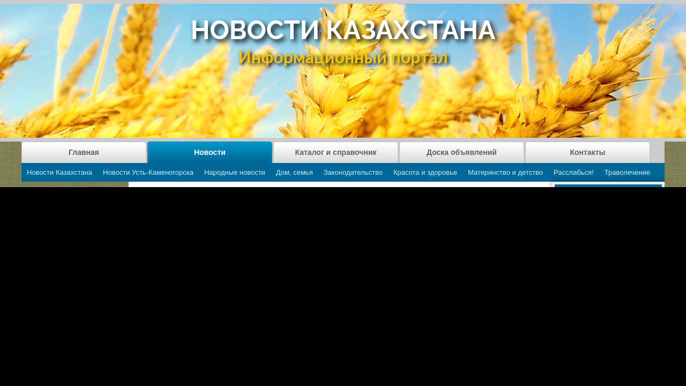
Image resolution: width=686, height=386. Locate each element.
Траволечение (627, 172)
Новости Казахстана (59, 172)
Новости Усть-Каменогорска (148, 172)
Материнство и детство (505, 172)
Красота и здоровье (425, 172)
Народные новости (234, 172)
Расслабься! (574, 172)
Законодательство (353, 172)
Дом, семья (294, 172)
